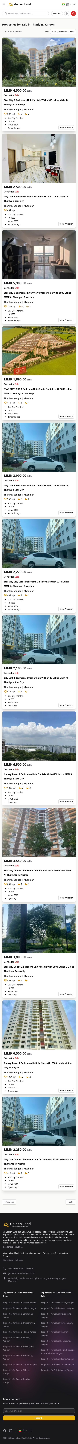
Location (57, 13)
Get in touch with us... (13, 1260)
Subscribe (38, 1418)
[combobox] (25, 13)
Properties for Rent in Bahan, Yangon (19, 1308)
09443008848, (14, 1268)
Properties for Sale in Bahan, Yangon (57, 1308)
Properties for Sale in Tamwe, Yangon (57, 1364)
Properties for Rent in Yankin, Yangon (20, 1302)
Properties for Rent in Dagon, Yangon (20, 1364)
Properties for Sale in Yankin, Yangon (57, 1302)
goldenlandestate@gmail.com (21, 1273)
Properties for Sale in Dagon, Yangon (57, 1370)
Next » (71, 1202)
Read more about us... (13, 1247)
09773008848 (27, 1268)
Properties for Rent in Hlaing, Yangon (19, 1332)
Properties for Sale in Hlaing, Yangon (57, 1359)
